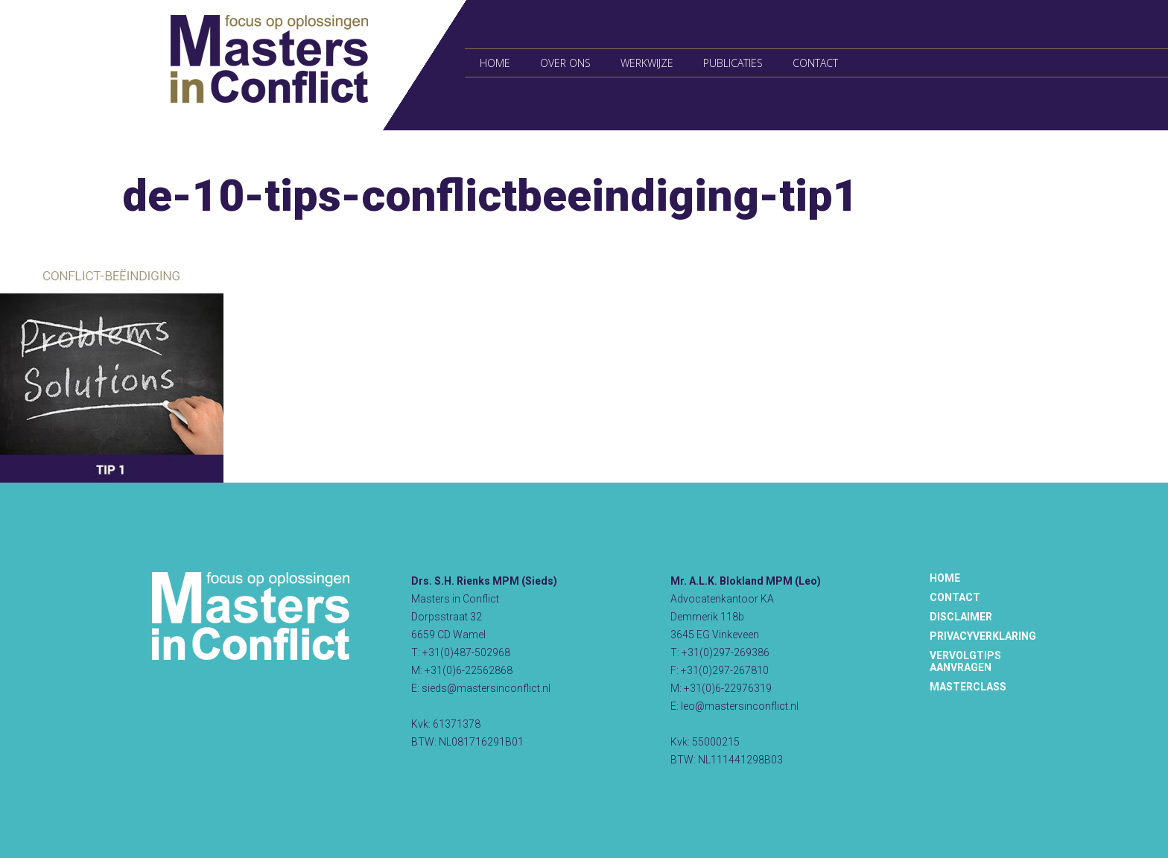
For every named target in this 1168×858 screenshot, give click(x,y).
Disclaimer (961, 617)
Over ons (565, 63)
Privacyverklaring (983, 636)
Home (495, 63)
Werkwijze (646, 63)
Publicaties (733, 63)
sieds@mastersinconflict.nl (486, 688)
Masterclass (968, 687)
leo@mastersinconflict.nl (740, 706)
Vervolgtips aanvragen (965, 661)
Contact (815, 63)
